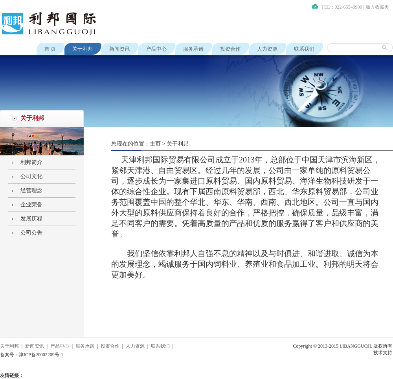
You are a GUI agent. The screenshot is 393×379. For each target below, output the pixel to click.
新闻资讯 (119, 49)
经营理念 (31, 190)
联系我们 (304, 49)
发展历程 (31, 219)
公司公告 (31, 233)
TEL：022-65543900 (341, 7)
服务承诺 (193, 49)
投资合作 (230, 49)
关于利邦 (82, 49)
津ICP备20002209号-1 (41, 354)
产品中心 (156, 49)
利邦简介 (31, 162)
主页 (155, 144)
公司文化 (31, 176)
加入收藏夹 (377, 7)
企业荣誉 (31, 205)
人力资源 (267, 49)
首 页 (50, 49)
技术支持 (382, 352)
